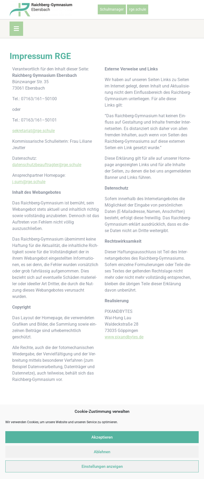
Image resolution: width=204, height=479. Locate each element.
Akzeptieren (102, 437)
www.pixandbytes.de (124, 336)
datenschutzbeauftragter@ (37, 164)
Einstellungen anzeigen (102, 466)
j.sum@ (19, 181)
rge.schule (137, 9)
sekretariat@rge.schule (33, 130)
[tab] (16, 29)
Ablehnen (102, 451)
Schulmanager (112, 9)
